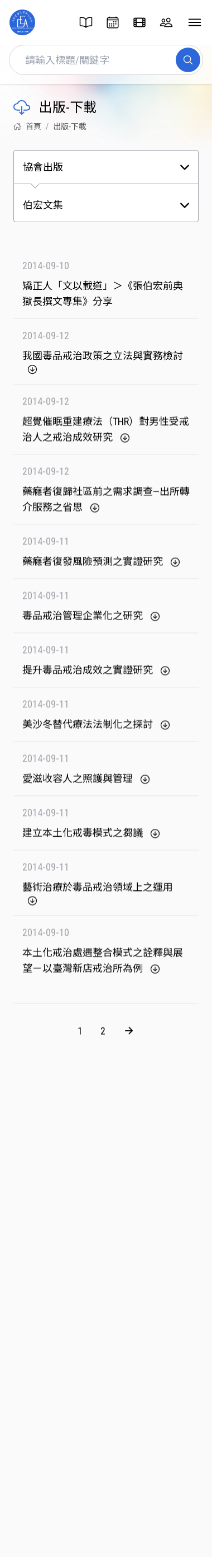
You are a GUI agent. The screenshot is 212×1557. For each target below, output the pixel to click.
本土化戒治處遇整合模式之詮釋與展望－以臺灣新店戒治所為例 (102, 966)
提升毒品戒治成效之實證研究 (96, 675)
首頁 (27, 126)
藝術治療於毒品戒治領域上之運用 (97, 899)
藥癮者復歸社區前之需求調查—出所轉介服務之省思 (106, 505)
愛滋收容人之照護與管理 (86, 784)
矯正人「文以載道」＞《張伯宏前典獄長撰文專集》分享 (102, 294)
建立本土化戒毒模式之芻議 (91, 838)
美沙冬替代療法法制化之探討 (96, 730)
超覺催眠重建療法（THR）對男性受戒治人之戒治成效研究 (105, 435)
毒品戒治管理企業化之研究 (91, 621)
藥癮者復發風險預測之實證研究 (101, 567)
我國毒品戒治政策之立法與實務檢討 (102, 362)
